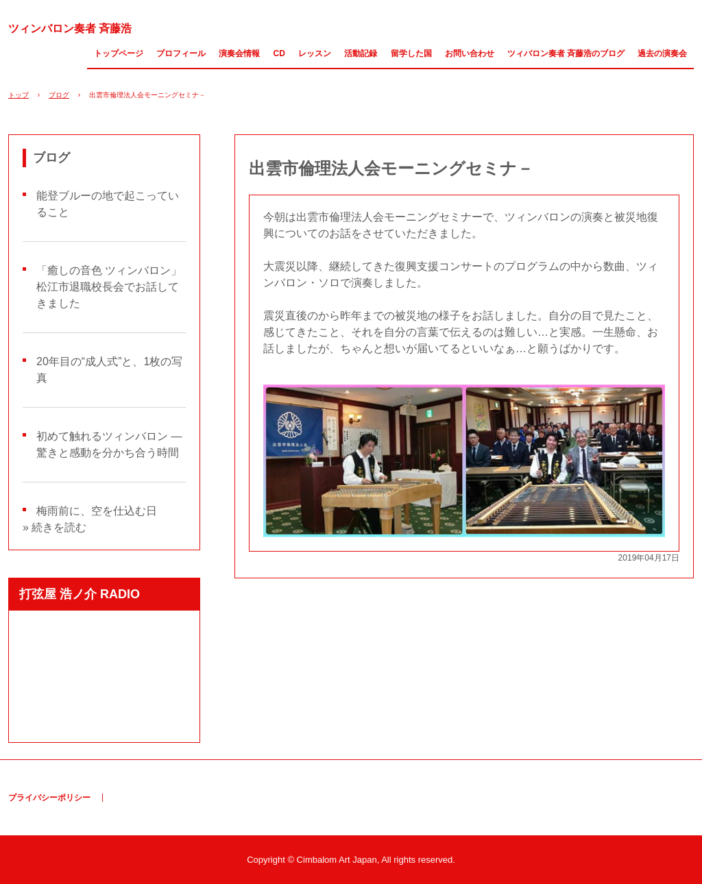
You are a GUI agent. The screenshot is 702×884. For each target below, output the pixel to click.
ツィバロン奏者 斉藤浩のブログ (566, 53)
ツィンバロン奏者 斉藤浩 (70, 28)
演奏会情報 (239, 53)
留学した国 (411, 53)
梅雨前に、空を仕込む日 (96, 511)
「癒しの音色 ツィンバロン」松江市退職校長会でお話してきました (109, 287)
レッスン (314, 53)
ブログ (59, 95)
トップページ (118, 53)
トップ (18, 95)
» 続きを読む (54, 527)
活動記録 (360, 53)
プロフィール (181, 53)
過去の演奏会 (662, 53)
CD (279, 53)
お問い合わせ (469, 53)
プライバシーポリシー (49, 797)
